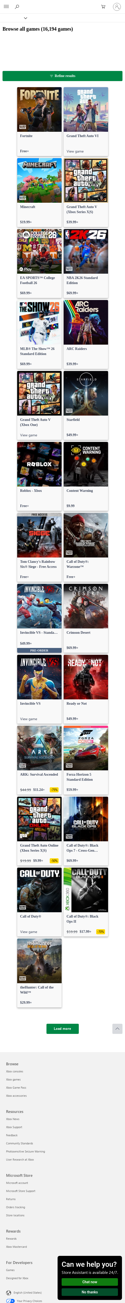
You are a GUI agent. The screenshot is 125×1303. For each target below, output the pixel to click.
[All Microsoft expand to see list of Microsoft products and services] (6, 7)
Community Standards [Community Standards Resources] (19, 1143)
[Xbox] (13, 18)
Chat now (89, 1282)
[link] (39, 121)
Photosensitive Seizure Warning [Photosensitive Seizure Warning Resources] (25, 1151)
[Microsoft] (62, 4)
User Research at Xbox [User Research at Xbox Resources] (20, 1159)
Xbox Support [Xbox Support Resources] (14, 1127)
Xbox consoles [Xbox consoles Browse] (14, 1071)
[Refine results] (62, 76)
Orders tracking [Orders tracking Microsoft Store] (15, 1207)
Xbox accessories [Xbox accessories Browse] (16, 1095)
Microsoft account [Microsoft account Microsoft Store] (17, 1182)
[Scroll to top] (117, 1029)
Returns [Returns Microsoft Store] (11, 1199)
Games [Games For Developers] (10, 1270)
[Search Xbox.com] (17, 7)
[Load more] (62, 1029)
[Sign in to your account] (117, 7)
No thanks (90, 1292)
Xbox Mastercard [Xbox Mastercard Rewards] (16, 1246)
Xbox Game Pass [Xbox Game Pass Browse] (16, 1087)
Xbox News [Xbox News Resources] (12, 1119)
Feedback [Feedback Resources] (11, 1135)
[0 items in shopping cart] (105, 7)
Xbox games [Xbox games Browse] (13, 1079)
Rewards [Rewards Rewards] (11, 1238)
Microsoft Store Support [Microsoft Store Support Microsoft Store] (20, 1191)
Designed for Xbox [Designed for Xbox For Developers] (17, 1278)
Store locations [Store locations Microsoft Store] (15, 1215)
